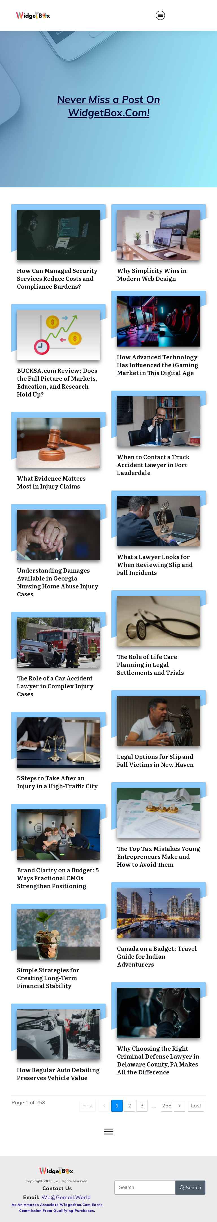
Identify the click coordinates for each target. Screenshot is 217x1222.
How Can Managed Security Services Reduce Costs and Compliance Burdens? (57, 278)
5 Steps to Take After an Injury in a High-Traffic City (57, 782)
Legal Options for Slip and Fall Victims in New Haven (155, 760)
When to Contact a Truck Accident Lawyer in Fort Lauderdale (153, 464)
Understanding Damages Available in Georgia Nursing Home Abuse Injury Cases (57, 582)
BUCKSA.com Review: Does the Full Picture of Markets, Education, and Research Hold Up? (57, 382)
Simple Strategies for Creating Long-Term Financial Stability (48, 977)
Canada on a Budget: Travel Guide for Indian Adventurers (157, 956)
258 (167, 1105)
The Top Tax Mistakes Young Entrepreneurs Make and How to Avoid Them (158, 856)
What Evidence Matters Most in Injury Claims (51, 482)
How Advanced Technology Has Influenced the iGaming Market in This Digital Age (157, 364)
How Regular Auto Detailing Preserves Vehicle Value (58, 1073)
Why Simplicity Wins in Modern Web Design (152, 274)
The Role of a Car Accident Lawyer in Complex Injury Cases (55, 686)
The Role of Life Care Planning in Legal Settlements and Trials (150, 664)
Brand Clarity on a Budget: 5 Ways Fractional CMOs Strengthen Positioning (58, 878)
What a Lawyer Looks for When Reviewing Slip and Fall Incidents (155, 564)
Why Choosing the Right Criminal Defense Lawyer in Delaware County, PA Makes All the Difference (158, 1060)
